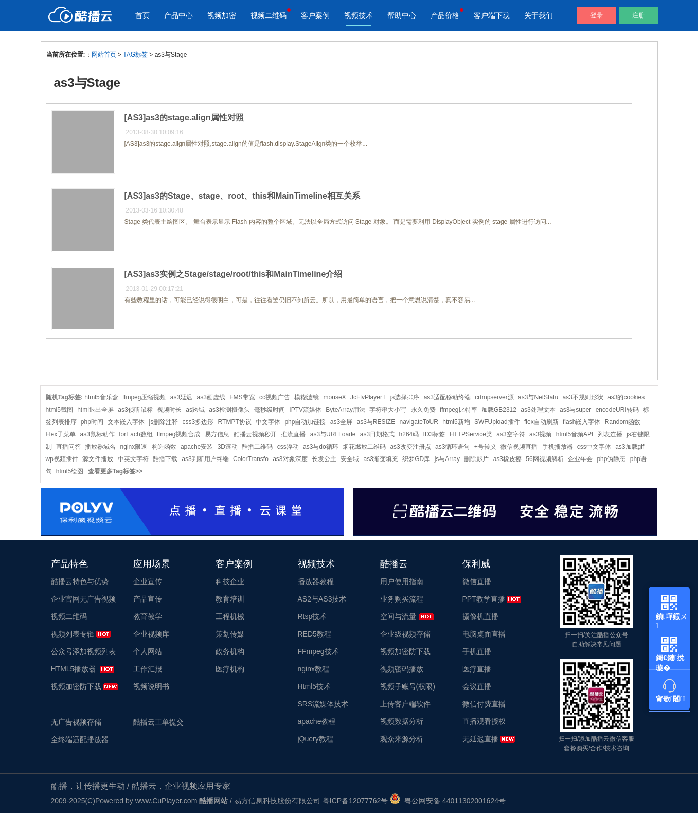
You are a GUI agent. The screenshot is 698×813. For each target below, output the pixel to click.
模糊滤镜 (306, 397)
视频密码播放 (401, 669)
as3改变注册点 (410, 446)
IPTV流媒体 (305, 409)
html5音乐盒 (101, 397)
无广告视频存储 (76, 722)
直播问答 (68, 446)
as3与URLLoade (333, 434)
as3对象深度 (290, 459)
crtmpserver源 (494, 397)
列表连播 (610, 434)
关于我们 (538, 15)
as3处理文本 (538, 409)
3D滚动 (228, 446)
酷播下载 (165, 459)
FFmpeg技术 (318, 651)
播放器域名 (100, 446)
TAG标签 (135, 54)
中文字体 (268, 422)
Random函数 (622, 422)
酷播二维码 (257, 446)
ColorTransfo (251, 459)
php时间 (92, 422)
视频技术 (358, 15)
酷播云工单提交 (158, 722)
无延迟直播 (480, 739)
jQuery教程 (315, 739)
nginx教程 (313, 669)
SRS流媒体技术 (323, 704)
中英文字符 (133, 459)
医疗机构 (230, 669)
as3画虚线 (211, 397)
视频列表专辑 (72, 634)
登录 (596, 15)
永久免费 (423, 409)
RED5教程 (314, 634)
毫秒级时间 (269, 409)
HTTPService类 (471, 434)
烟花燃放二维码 (364, 446)
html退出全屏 (95, 409)
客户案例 (315, 15)
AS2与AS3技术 (322, 599)
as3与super (575, 409)
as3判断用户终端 (205, 459)
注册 (638, 15)
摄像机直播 (480, 616)
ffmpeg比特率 (458, 409)
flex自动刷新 (541, 422)
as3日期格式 (377, 434)
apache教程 (317, 721)
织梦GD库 (416, 459)
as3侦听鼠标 (135, 409)
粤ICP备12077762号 (355, 801)
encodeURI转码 (617, 409)
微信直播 (476, 581)
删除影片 (476, 459)
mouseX (335, 397)
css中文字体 (594, 446)
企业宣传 (147, 581)
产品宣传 (147, 599)
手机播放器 (557, 446)
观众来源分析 (401, 739)
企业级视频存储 (405, 634)
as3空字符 (510, 434)
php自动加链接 (305, 422)
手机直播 (476, 651)
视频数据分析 (401, 721)
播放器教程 (316, 581)
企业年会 (580, 459)
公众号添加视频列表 (83, 651)
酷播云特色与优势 (80, 581)
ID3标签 (434, 434)
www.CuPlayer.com (166, 801)
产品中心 (178, 15)
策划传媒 (230, 634)
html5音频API (575, 434)
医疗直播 (476, 669)
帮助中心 (401, 15)
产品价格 (445, 15)
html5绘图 (69, 471)
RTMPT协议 (235, 422)
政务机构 (230, 651)
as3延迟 (181, 397)
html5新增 (456, 422)
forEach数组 (135, 434)
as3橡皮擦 (507, 459)
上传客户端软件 (405, 704)
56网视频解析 (544, 459)
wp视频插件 (62, 459)
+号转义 (485, 446)
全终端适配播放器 (80, 739)
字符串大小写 (387, 409)
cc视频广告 (274, 397)
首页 (142, 15)
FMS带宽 (242, 397)
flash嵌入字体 (581, 422)
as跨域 (195, 409)
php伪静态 (611, 459)
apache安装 (197, 446)
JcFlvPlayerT (368, 397)
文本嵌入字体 (126, 422)
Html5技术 (314, 686)
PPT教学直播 (483, 599)
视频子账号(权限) (407, 686)
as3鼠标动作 (97, 434)
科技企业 (230, 581)
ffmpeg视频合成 (178, 434)
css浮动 (288, 446)
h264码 (409, 434)
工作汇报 (147, 669)
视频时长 (169, 409)
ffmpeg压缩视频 (144, 397)
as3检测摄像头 (229, 409)
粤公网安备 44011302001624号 (448, 801)
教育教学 (147, 616)
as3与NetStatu (538, 397)
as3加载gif (629, 446)
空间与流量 (398, 616)
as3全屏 (341, 422)
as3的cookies (626, 397)
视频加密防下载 (76, 686)
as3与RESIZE (375, 422)
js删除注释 (163, 422)
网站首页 (104, 54)
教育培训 (230, 599)
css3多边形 (198, 422)
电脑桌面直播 (484, 634)
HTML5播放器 (73, 669)
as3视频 (540, 434)
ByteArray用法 (345, 409)
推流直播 (293, 434)
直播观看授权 (484, 721)
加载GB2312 (498, 409)
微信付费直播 (484, 704)
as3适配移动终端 (447, 397)
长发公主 (324, 459)
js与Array (447, 459)
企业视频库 (151, 634)
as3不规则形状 (582, 397)
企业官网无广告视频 (83, 599)
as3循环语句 (452, 446)
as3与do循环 (320, 446)
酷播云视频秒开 (255, 434)
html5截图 (59, 409)
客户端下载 (492, 15)
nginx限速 (134, 446)
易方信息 (217, 434)
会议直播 (476, 686)
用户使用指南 (401, 581)
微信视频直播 (519, 446)
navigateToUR (419, 422)
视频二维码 (268, 15)
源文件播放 (97, 459)
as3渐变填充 (381, 459)
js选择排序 (405, 397)
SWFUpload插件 (497, 422)
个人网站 (147, 651)
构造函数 (164, 446)
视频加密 (221, 15)
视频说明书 (151, 686)
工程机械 (230, 616)
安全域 (350, 459)
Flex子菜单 (61, 434)
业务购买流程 (401, 599)
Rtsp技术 (312, 616)
